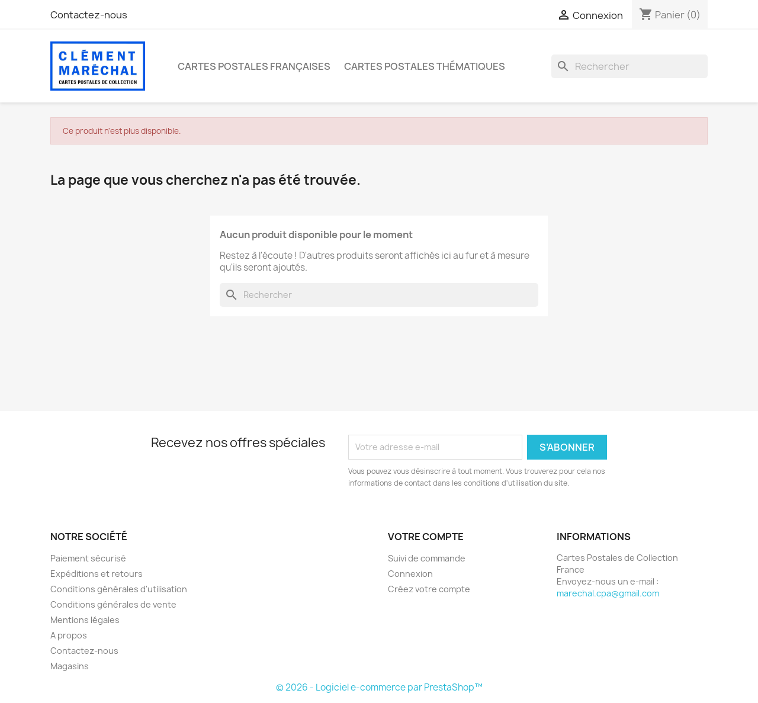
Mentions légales (85, 619)
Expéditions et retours (96, 573)
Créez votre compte (429, 589)
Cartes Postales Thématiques (424, 66)
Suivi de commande (426, 558)
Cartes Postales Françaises (254, 66)
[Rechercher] (629, 66)
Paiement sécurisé (88, 558)
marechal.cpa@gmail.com (608, 593)
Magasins (69, 666)
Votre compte (426, 536)
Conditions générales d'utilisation (118, 589)
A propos (68, 635)
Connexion (410, 573)
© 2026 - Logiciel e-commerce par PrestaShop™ (379, 687)
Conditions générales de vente (113, 604)
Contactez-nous (88, 14)
